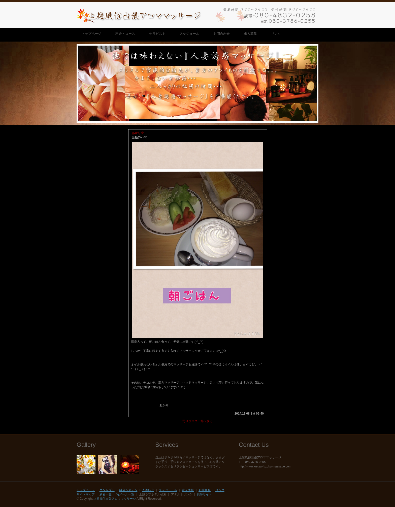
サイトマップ (86, 494)
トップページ (86, 490)
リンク (219, 490)
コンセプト (107, 490)
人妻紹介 (148, 490)
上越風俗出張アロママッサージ (114, 498)
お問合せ (205, 490)
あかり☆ (138, 133)
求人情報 (188, 490)
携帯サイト (204, 494)
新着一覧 (106, 494)
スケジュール (168, 490)
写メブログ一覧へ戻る (197, 421)
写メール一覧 (125, 494)
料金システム (128, 490)
